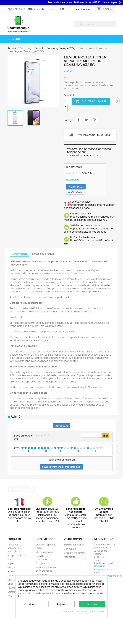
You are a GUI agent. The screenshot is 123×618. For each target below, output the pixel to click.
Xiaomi (11, 559)
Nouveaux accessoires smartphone (14, 548)
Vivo (10, 595)
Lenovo (11, 575)
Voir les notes (72, 179)
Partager (78, 120)
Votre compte (74, 539)
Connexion (70, 548)
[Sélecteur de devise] (64, 9)
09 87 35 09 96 (35, 9)
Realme (11, 587)
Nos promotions (16, 555)
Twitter (18, 489)
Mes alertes (70, 556)
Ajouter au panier (91, 101)
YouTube (25, 489)
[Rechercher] (95, 24)
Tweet (86, 120)
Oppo (10, 583)
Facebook (11, 489)
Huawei (11, 571)
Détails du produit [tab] (43, 253)
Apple (11, 563)
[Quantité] (67, 101)
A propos (40, 563)
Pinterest (94, 120)
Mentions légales (45, 551)
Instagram (32, 489)
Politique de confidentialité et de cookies (83, 611)
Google (11, 567)
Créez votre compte (75, 552)
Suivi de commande (74, 544)
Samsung (13, 591)
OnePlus (12, 579)
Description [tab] (19, 253)
